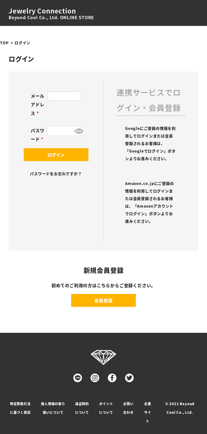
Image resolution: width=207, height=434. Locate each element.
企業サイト (147, 412)
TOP (4, 42)
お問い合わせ (128, 408)
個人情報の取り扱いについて (53, 408)
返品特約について (82, 408)
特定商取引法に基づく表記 (20, 408)
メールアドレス (37, 104)
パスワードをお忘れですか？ (56, 173)
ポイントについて (106, 408)
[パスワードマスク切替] (77, 131)
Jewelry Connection (42, 11)
